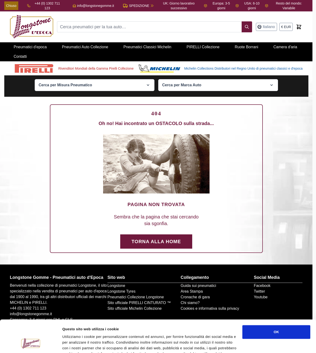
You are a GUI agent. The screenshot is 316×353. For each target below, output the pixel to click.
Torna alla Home (156, 241)
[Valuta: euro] (285, 27)
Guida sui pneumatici (198, 286)
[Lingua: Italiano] (266, 27)
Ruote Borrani (246, 47)
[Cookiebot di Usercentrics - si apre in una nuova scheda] (31, 343)
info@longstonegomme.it (95, 6)
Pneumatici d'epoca (30, 47)
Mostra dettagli (75, 344)
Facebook (262, 286)
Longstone (116, 286)
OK (276, 303)
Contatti (20, 56)
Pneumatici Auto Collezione (85, 47)
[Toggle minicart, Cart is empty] (299, 27)
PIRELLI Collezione (203, 47)
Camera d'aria (285, 47)
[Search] (247, 26)
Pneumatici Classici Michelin (147, 47)
